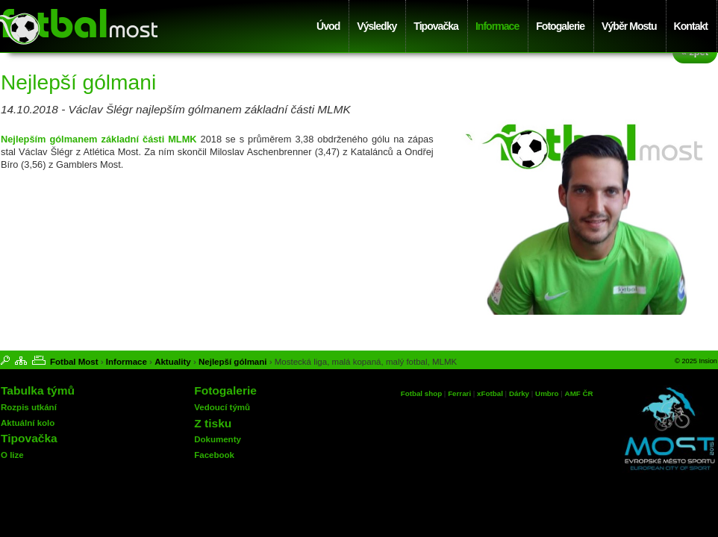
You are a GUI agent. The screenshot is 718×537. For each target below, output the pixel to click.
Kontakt (691, 26)
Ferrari (459, 393)
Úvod (328, 26)
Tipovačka (435, 26)
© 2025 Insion (696, 361)
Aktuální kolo (27, 422)
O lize (12, 454)
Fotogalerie (560, 26)
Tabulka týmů (38, 390)
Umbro (548, 393)
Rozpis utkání (29, 407)
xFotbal (490, 393)
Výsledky (376, 26)
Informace (497, 26)
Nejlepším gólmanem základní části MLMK (99, 139)
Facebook (214, 454)
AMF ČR (579, 393)
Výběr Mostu (629, 26)
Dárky (519, 393)
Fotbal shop (421, 393)
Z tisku (212, 423)
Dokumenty (217, 439)
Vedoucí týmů (222, 407)
